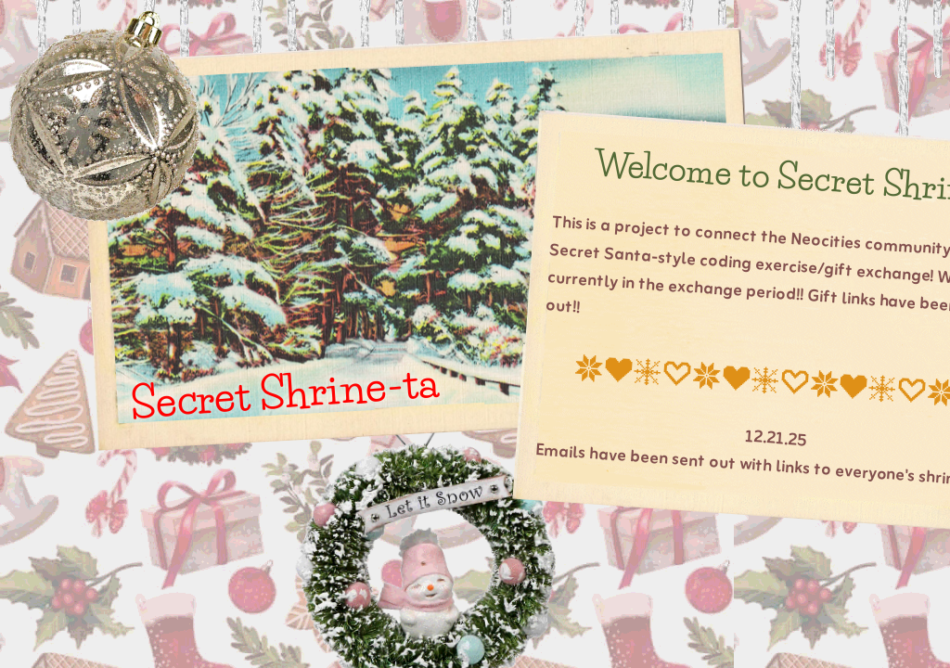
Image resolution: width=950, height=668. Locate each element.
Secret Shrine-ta (283, 391)
